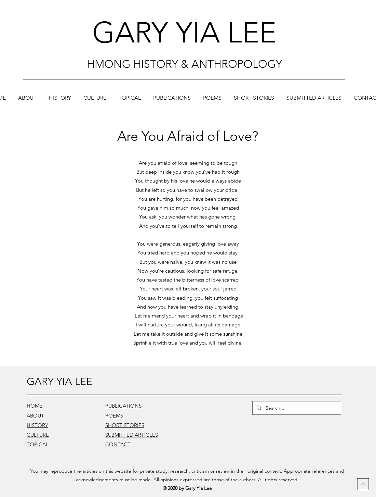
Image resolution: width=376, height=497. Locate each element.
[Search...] (296, 407)
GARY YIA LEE (184, 32)
